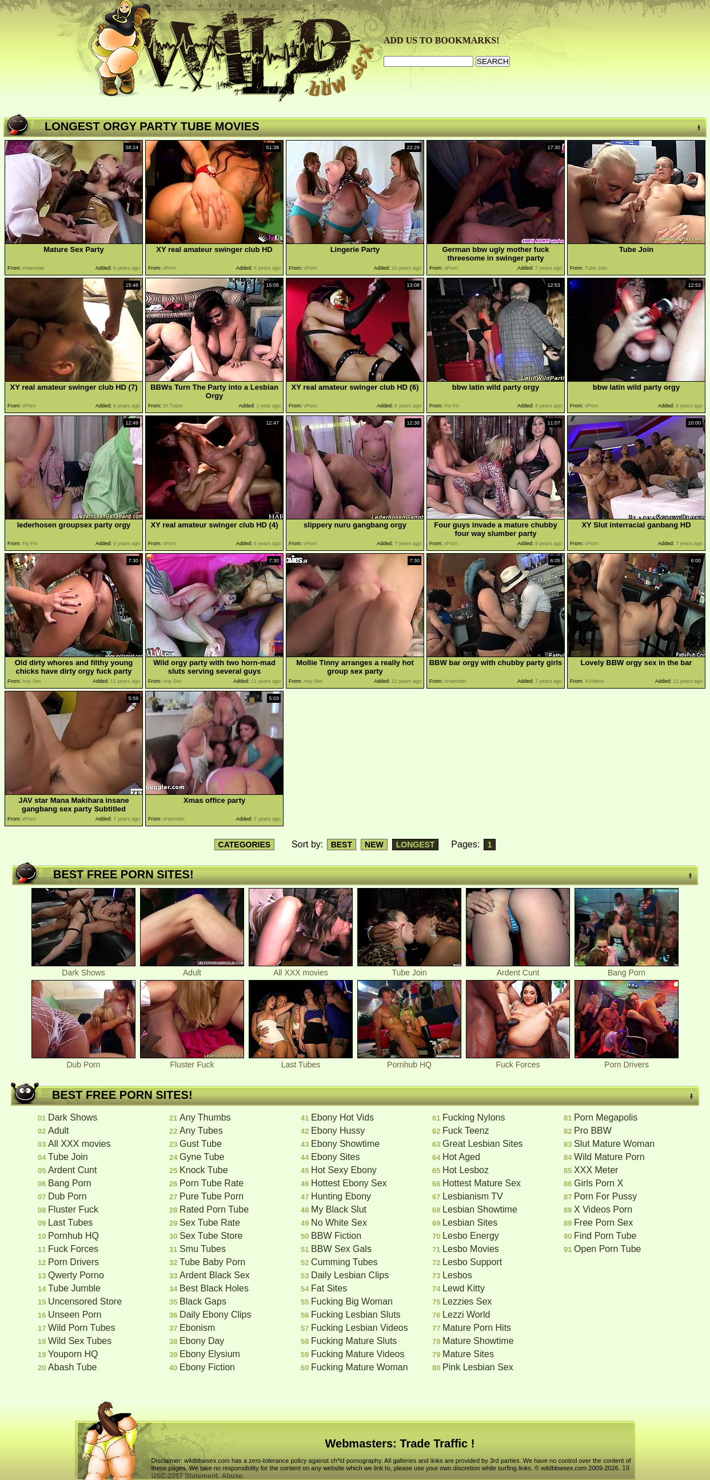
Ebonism (197, 1328)
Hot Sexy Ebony (344, 1170)
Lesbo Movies (470, 1249)
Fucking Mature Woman (359, 1367)
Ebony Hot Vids (342, 1117)
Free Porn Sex (603, 1222)
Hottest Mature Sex (481, 1183)
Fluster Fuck (192, 1061)
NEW (374, 844)
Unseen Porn (74, 1314)
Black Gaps (203, 1301)
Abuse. (233, 1476)
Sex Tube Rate (210, 1222)
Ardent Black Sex (215, 1275)
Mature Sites (468, 1354)
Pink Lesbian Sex (477, 1367)
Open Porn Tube (607, 1249)
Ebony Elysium (210, 1354)
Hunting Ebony (341, 1196)
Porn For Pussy (605, 1196)
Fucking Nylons (473, 1117)
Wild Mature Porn (609, 1157)
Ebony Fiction (207, 1367)
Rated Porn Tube (214, 1209)
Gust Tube (201, 1144)
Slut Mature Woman (614, 1144)
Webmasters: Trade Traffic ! (400, 1443)
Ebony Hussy (338, 1130)
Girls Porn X (598, 1183)
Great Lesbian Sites (482, 1144)
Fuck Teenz (465, 1130)
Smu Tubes (203, 1249)
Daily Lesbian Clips (350, 1275)
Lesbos (457, 1275)
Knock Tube (204, 1170)
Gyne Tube (202, 1157)
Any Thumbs (205, 1117)
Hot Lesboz (465, 1170)
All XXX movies (301, 969)
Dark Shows (83, 969)
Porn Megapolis (605, 1117)
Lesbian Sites (469, 1222)
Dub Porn (83, 1061)
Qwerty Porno (76, 1275)
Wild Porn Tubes (81, 1328)
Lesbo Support (472, 1262)
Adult (192, 969)
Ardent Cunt (518, 969)
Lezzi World (466, 1314)
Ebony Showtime (345, 1144)
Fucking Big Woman (352, 1301)
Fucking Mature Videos (357, 1354)
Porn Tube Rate (212, 1183)
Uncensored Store (85, 1301)
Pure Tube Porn (212, 1196)
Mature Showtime (478, 1341)
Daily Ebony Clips (215, 1314)
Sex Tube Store (211, 1236)
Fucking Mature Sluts (354, 1341)
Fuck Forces (518, 1061)
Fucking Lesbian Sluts (356, 1314)
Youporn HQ (73, 1354)
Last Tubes (301, 1061)
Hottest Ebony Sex (349, 1183)
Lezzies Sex (467, 1301)
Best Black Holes (214, 1288)
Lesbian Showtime (479, 1209)
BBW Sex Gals (341, 1249)
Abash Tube (72, 1367)
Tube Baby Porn (212, 1262)
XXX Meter (596, 1170)
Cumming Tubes (344, 1262)
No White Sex (339, 1222)
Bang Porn (627, 969)
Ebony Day (202, 1341)
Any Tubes (201, 1130)
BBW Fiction (336, 1236)
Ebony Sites (335, 1157)
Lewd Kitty (463, 1288)
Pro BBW (593, 1130)
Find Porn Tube (605, 1236)
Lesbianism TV (472, 1196)
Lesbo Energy (470, 1236)
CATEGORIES (244, 844)
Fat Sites (329, 1288)
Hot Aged (461, 1157)
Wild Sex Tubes (79, 1341)
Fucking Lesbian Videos (359, 1328)
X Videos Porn (603, 1209)
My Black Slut (338, 1209)
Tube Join (409, 969)
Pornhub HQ (409, 1061)
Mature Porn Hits (476, 1328)
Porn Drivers (627, 1061)
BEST (341, 844)
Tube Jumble (74, 1288)
